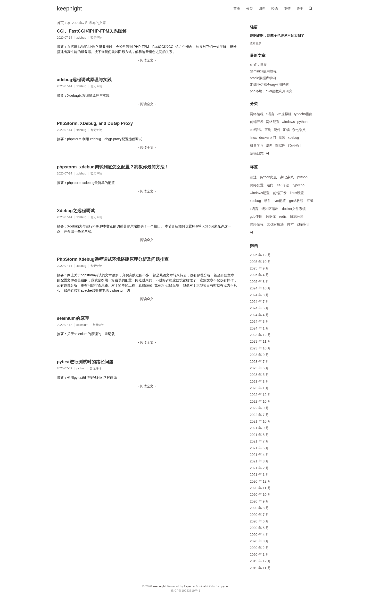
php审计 (303, 224)
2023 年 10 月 (260, 348)
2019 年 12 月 (260, 561)
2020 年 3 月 (259, 541)
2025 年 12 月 (260, 255)
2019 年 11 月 (260, 568)
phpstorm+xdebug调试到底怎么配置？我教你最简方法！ (113, 167)
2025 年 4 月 (259, 275)
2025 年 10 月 (260, 262)
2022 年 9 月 (259, 408)
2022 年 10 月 (260, 401)
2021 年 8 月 (259, 435)
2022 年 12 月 (260, 395)
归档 (262, 8)
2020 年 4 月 (259, 535)
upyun (224, 586)
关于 (300, 8)
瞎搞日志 (257, 153)
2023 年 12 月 (260, 335)
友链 (287, 8)
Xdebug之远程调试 (76, 210)
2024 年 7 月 (259, 302)
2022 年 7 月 (259, 415)
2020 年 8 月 (259, 508)
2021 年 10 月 (260, 421)
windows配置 (260, 193)
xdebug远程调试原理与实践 (84, 79)
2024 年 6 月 (259, 308)
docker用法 (275, 224)
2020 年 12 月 (260, 481)
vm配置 (280, 201)
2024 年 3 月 (259, 321)
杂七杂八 (299, 130)
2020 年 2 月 (259, 548)
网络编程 (257, 114)
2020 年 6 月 (259, 521)
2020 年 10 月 (260, 494)
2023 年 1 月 (259, 388)
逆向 (269, 145)
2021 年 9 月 (259, 428)
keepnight (69, 8)
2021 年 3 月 (259, 461)
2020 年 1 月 (259, 554)
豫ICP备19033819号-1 (185, 590)
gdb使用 (256, 216)
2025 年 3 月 (259, 282)
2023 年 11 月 (260, 341)
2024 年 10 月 (260, 288)
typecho (299, 185)
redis (283, 216)
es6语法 (256, 130)
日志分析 (297, 216)
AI (267, 153)
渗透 (282, 137)
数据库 (280, 145)
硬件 (277, 130)
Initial (202, 586)
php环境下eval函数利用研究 (271, 91)
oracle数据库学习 (263, 78)
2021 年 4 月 (259, 455)
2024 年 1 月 (259, 328)
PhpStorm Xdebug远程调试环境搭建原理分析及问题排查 (113, 259)
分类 (249, 8)
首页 (236, 8)
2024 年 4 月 (259, 315)
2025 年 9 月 (259, 268)
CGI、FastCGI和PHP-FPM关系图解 (92, 31)
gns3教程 (296, 201)
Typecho (189, 586)
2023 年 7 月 (259, 362)
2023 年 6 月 (259, 368)
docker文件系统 (294, 209)
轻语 (274, 8)
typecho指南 (303, 114)
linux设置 (297, 193)
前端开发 (257, 122)
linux (253, 137)
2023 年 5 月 (259, 375)
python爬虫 (268, 177)
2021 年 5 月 (259, 448)
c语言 (270, 114)
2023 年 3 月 (259, 381)
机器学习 (257, 145)
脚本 (290, 224)
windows (288, 122)
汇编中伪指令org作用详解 (269, 85)
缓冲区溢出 (270, 209)
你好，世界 (258, 65)
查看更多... (257, 43)
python (302, 122)
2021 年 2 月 (259, 468)
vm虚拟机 (284, 114)
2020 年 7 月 (259, 515)
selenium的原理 (73, 318)
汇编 (286, 130)
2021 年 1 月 (259, 475)
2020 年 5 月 (259, 528)
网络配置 (273, 122)
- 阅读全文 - (147, 60)
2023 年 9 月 (259, 355)
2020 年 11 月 (260, 488)
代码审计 (294, 145)
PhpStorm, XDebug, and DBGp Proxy (95, 123)
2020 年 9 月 (259, 501)
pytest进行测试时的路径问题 (85, 361)
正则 (267, 130)
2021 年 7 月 (259, 441)
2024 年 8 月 (259, 295)
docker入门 (267, 137)
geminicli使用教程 (263, 71)
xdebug (293, 137)
